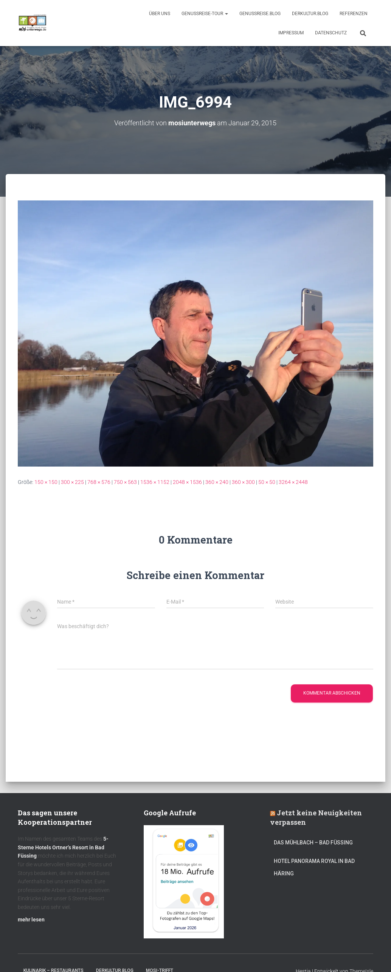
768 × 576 (98, 482)
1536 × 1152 (154, 482)
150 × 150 (45, 482)
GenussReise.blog (260, 13)
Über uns (159, 13)
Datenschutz (331, 32)
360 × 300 (243, 482)
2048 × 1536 (187, 482)
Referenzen (354, 13)
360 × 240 (216, 482)
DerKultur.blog (310, 13)
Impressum (291, 32)
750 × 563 (125, 482)
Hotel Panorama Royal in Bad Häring (314, 867)
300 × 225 (72, 482)
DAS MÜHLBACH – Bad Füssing (313, 842)
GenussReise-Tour (205, 13)
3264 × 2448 (293, 482)
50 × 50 (266, 482)
